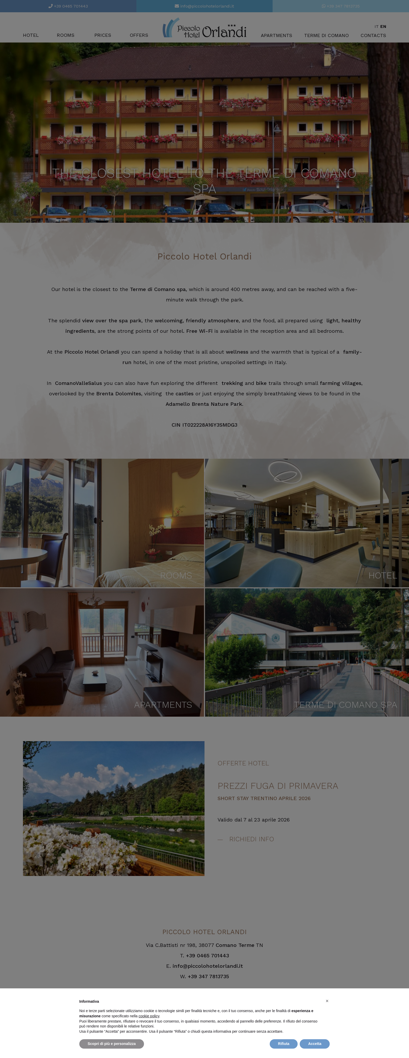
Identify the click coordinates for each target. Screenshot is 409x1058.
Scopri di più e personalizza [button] (112, 1044)
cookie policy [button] (149, 1016)
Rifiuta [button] (284, 1044)
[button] (327, 1001)
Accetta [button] (314, 1044)
